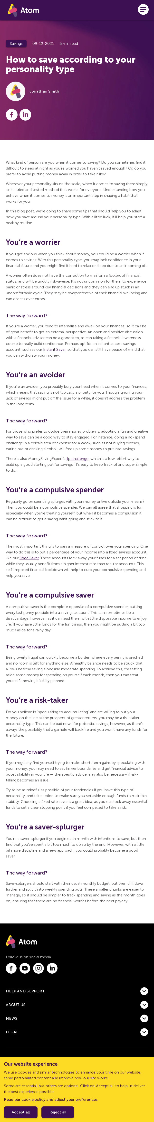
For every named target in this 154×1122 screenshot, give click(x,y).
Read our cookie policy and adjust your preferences (50, 1099)
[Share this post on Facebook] (12, 115)
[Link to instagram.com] (38, 968)
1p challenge (77, 458)
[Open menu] (143, 10)
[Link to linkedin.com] (52, 968)
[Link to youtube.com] (24, 968)
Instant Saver (54, 349)
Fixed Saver (29, 558)
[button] (77, 991)
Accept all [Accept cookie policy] (21, 1112)
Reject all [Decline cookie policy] (57, 1112)
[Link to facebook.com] (11, 968)
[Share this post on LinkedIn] (25, 115)
